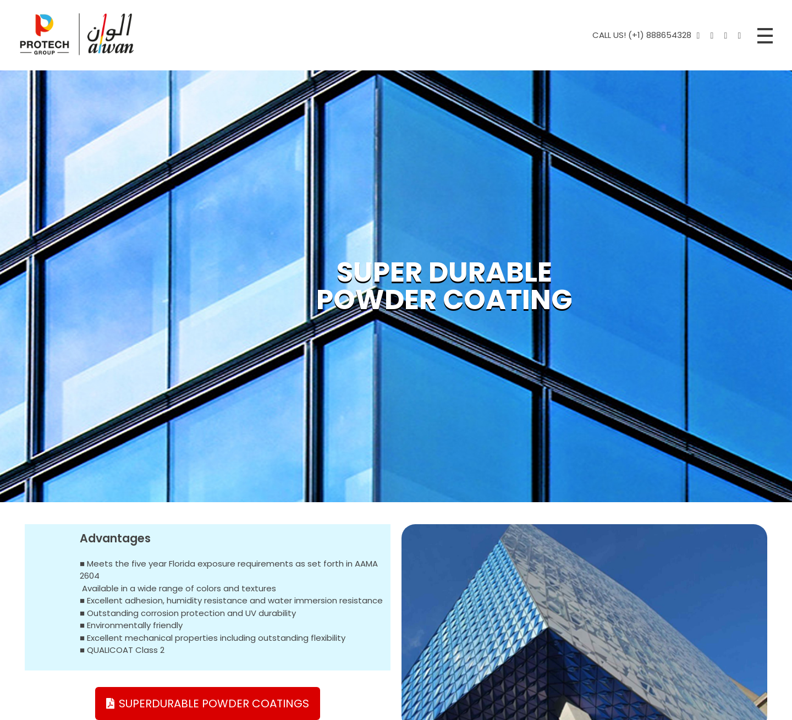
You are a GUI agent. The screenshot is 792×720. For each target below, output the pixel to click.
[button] (207, 703)
